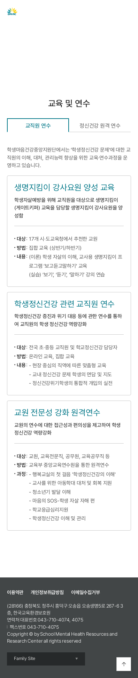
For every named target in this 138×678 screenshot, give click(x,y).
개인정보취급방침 (47, 592)
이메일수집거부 (85, 592)
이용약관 (15, 592)
